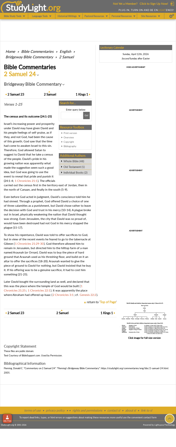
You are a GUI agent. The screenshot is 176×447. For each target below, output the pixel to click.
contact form (150, 417)
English (65, 51)
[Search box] (71, 115)
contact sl (113, 410)
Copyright (69, 141)
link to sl (146, 410)
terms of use (32, 410)
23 (15, 94)
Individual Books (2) (75, 172)
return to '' (102, 302)
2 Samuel (66, 57)
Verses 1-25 (13, 104)
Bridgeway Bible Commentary (29, 57)
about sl (130, 410)
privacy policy (55, 410)
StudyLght (26, 7)
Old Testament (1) (74, 166)
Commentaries (37, 51)
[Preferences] (171, 16)
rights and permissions (87, 410)
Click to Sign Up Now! (154, 3)
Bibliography (70, 146)
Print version (70, 133)
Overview (69, 137)
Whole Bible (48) (73, 161)
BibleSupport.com (31, 355)
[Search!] (86, 115)
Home (10, 51)
